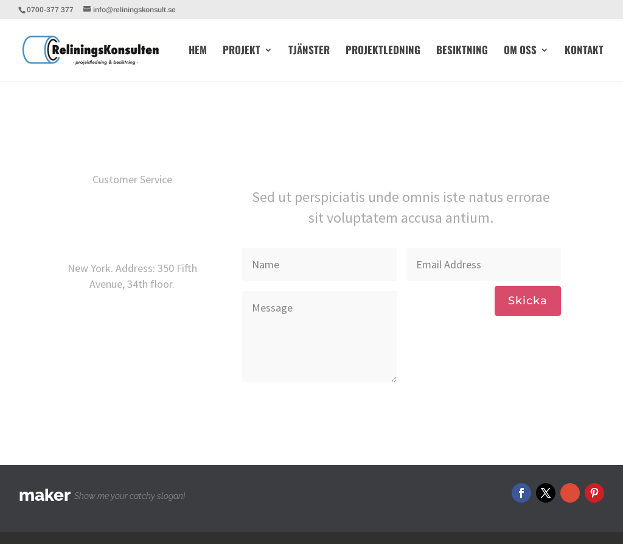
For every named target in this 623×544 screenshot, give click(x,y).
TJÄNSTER (309, 51)
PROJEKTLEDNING (383, 51)
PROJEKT (241, 51)
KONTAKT (584, 51)
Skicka (528, 300)
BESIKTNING (462, 51)
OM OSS (520, 51)
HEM (198, 51)
